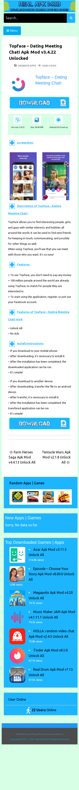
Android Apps (27, 65)
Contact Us (58, 734)
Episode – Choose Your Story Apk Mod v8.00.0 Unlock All (51, 574)
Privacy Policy (30, 734)
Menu (12, 30)
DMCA (19, 734)
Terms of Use (45, 734)
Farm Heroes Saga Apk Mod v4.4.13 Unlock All (22, 457)
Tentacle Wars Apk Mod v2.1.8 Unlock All (56, 457)
